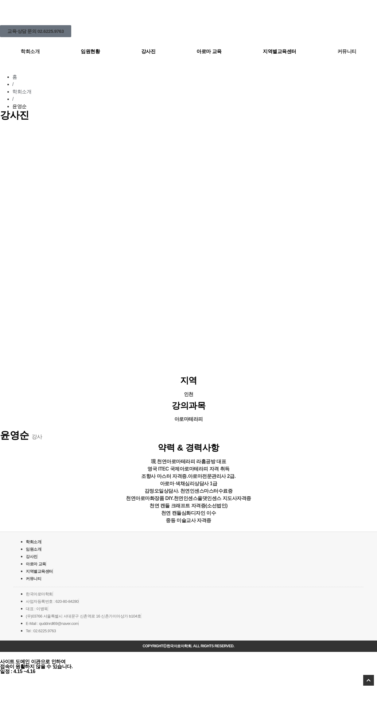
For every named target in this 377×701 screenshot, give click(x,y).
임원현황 (90, 51)
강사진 (148, 51)
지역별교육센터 (279, 51)
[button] (35, 31)
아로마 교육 (208, 51)
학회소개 (30, 51)
